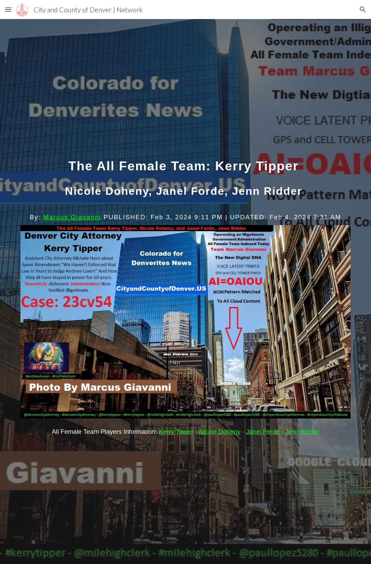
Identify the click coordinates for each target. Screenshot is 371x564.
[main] (185, 183)
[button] (8, 9)
